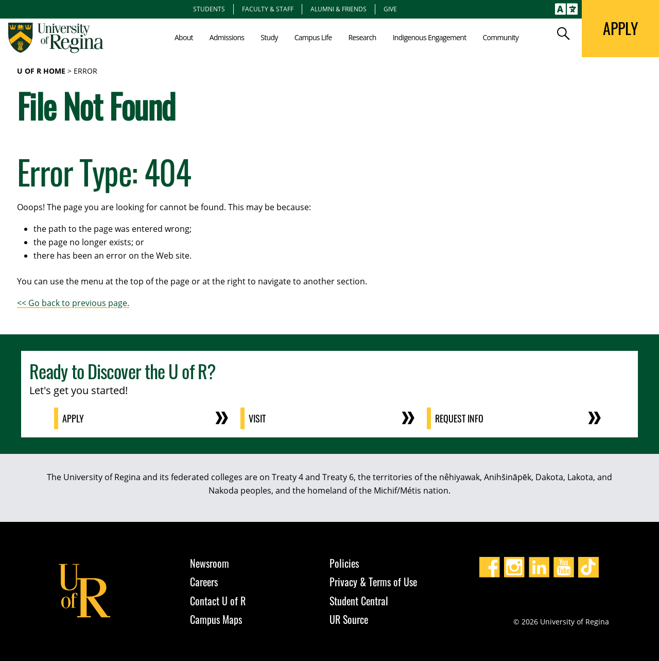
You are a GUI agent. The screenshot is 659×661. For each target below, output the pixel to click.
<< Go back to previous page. (73, 303)
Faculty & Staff (267, 9)
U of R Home (41, 71)
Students (209, 9)
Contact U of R (218, 600)
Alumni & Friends (338, 9)
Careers (204, 581)
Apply (73, 418)
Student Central (359, 600)
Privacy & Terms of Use (373, 581)
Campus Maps (216, 619)
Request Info (459, 418)
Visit (257, 418)
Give (390, 9)
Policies (344, 563)
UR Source (349, 619)
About (184, 37)
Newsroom (209, 563)
